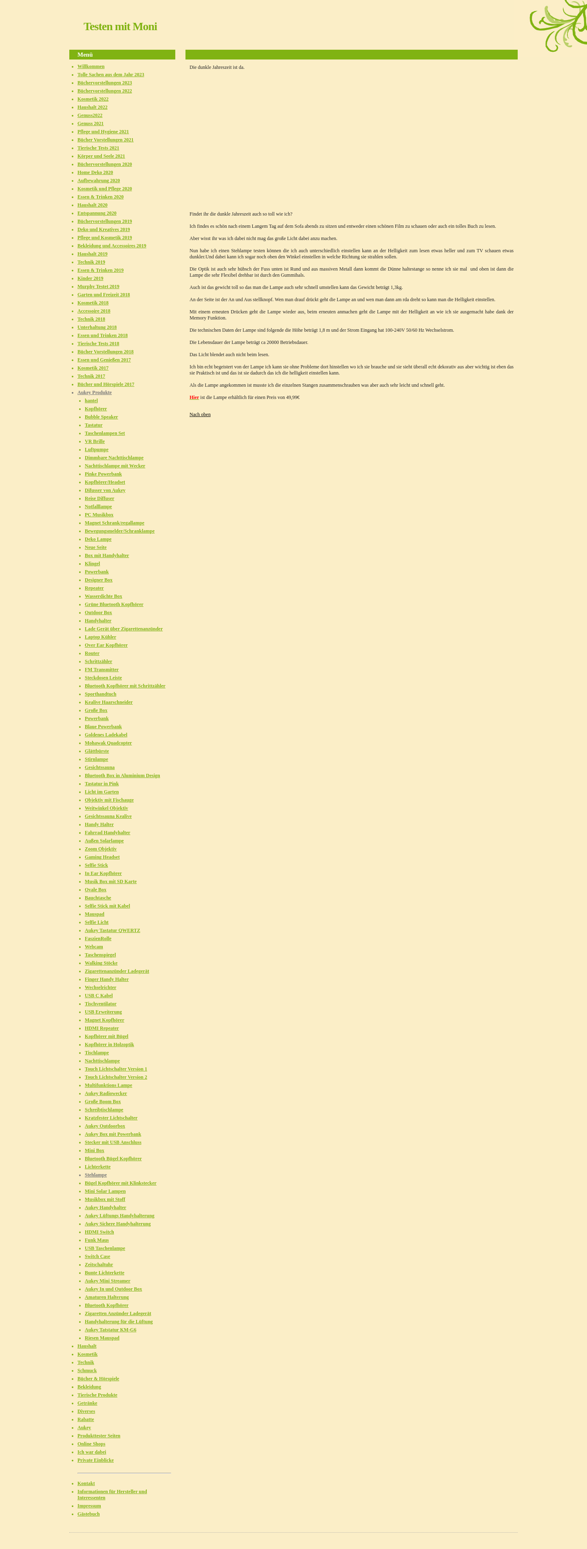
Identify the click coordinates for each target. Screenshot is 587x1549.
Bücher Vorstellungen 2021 (105, 140)
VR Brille (95, 441)
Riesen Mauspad (102, 1338)
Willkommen (90, 66)
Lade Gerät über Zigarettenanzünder (124, 629)
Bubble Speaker (101, 417)
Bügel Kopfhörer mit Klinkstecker (121, 1183)
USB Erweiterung (103, 1012)
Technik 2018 (91, 319)
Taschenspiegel (100, 955)
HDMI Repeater (102, 1028)
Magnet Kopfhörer (104, 1020)
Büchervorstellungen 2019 (104, 221)
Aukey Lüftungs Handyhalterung (119, 1215)
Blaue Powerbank (103, 726)
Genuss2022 (89, 115)
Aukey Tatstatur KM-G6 (110, 1330)
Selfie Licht (96, 922)
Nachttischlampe (102, 1061)
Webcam (94, 947)
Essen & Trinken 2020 (100, 197)
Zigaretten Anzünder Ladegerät (118, 1313)
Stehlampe (96, 1175)
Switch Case (97, 1256)
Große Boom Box (103, 1101)
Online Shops (91, 1444)
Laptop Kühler (100, 637)
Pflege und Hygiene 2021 (103, 131)
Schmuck (87, 1370)
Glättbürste (97, 751)
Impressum (89, 1506)
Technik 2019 (91, 262)
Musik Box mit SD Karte (111, 881)
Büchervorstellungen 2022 (104, 91)
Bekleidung (89, 1387)
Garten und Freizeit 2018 (103, 294)
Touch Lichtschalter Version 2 (116, 1077)
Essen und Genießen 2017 (104, 360)
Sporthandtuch (100, 694)
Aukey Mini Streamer (107, 1281)
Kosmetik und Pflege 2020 (104, 189)
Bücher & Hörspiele (98, 1379)
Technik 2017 (91, 376)
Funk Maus (97, 1240)
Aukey (84, 1427)
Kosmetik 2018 (92, 303)
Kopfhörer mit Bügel (106, 1036)
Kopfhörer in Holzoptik (109, 1044)
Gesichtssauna (100, 767)
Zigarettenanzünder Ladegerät (117, 971)
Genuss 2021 (90, 123)
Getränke (87, 1403)
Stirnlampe (96, 759)
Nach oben (200, 414)
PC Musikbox (99, 515)
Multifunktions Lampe (108, 1085)
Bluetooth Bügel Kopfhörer (113, 1158)
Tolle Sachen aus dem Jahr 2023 (110, 74)
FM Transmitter (102, 669)
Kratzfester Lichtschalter (111, 1118)
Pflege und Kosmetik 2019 (104, 237)
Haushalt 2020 (92, 205)
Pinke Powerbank (103, 474)
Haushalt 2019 (92, 254)
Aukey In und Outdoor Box (113, 1289)
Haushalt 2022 (92, 107)
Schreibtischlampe (104, 1110)
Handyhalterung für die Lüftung (119, 1321)
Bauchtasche (98, 898)
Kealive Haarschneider (109, 702)
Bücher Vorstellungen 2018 (105, 352)
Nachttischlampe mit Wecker (115, 466)
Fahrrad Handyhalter (107, 832)
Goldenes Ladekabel (106, 735)
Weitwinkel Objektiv (106, 808)
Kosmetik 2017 (92, 368)
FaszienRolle (98, 938)
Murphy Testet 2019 (98, 286)
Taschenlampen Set (105, 433)
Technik (85, 1362)
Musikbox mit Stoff (105, 1199)
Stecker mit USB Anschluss (113, 1142)
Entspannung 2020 (97, 213)
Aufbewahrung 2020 (98, 180)
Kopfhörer (96, 409)
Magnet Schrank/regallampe (114, 523)
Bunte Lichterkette (104, 1273)
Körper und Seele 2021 (101, 156)
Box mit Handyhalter (107, 555)
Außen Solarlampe (104, 841)
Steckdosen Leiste (103, 678)
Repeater (94, 588)
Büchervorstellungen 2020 (104, 164)
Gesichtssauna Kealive (108, 816)
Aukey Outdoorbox (105, 1126)
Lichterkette (97, 1167)
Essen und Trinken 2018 (102, 335)
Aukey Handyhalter (105, 1207)
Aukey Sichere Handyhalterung (118, 1224)
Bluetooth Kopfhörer (106, 1305)
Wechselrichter (100, 987)
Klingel (92, 563)
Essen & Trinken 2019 (100, 270)
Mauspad (94, 914)
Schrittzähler (98, 661)
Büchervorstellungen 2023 (104, 83)
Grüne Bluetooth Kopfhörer (114, 604)
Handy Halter (99, 824)
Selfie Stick (96, 865)
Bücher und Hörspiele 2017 (105, 384)
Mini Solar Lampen (105, 1191)
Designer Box (99, 580)
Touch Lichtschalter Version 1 (116, 1069)
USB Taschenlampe (105, 1248)
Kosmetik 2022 (92, 99)
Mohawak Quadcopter (108, 743)
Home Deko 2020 (95, 172)
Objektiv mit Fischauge (109, 800)
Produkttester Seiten (98, 1436)
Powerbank (97, 572)
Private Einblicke (95, 1460)
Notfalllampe (98, 506)
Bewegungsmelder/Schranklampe (119, 531)
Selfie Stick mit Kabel (107, 906)
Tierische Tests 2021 (98, 148)
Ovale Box (95, 889)
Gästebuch (88, 1514)
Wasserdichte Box (103, 596)
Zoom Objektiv (101, 849)
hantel (91, 400)
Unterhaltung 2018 (97, 327)
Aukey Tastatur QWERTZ (112, 930)
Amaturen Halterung (107, 1297)
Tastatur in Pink (102, 784)
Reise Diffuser (99, 498)
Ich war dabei (91, 1452)
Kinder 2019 (90, 278)
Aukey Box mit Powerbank (113, 1134)
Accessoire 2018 (93, 311)
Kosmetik (87, 1354)
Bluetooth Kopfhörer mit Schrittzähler (125, 686)
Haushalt (87, 1346)
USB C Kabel (99, 995)
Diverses (86, 1411)
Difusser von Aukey (105, 490)
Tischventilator (101, 1004)
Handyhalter (98, 621)
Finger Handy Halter (107, 979)
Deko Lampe (98, 539)
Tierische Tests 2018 (98, 343)
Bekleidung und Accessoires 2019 (111, 246)
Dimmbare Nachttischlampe (114, 458)
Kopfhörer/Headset (105, 482)
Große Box (96, 710)
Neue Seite (96, 547)
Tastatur (94, 425)
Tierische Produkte (97, 1395)
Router (92, 653)
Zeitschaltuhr (99, 1264)
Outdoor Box (98, 612)
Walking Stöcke (101, 963)
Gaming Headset (102, 857)
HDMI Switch (99, 1232)
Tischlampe (97, 1052)
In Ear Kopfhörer (103, 873)
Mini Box (94, 1150)
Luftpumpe (96, 449)
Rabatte (85, 1419)
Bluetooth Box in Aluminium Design (122, 775)
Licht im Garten (102, 792)
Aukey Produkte (94, 392)
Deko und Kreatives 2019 (103, 229)
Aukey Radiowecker (106, 1093)
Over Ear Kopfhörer (106, 645)
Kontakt (86, 1483)
